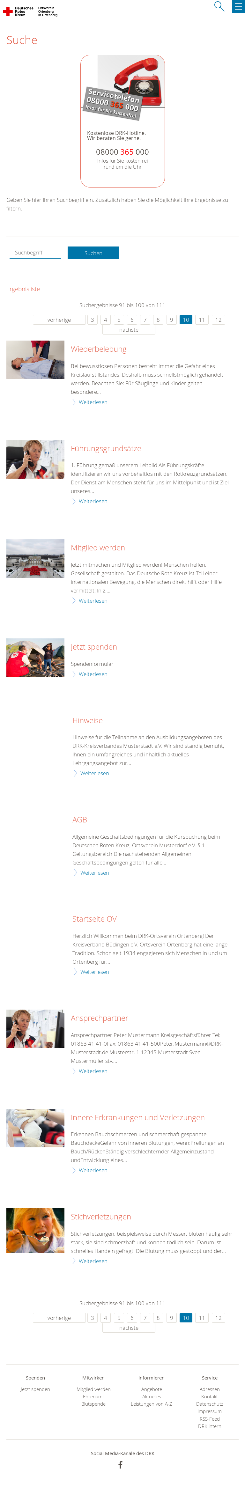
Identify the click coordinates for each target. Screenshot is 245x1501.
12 (218, 319)
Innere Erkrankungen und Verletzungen (138, 1117)
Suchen (93, 253)
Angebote (151, 1389)
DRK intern (209, 1426)
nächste (128, 329)
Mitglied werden (98, 548)
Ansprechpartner (99, 1018)
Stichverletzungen (101, 1217)
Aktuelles (151, 1397)
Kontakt (209, 1397)
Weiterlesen (93, 402)
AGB (79, 820)
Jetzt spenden (94, 647)
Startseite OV (94, 919)
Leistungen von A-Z (151, 1404)
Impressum (209, 1411)
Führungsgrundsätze (106, 448)
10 (186, 319)
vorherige (59, 319)
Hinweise (87, 720)
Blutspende (93, 1404)
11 (202, 319)
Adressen (210, 1389)
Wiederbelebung (99, 349)
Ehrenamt (93, 1397)
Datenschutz (209, 1404)
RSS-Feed (210, 1419)
